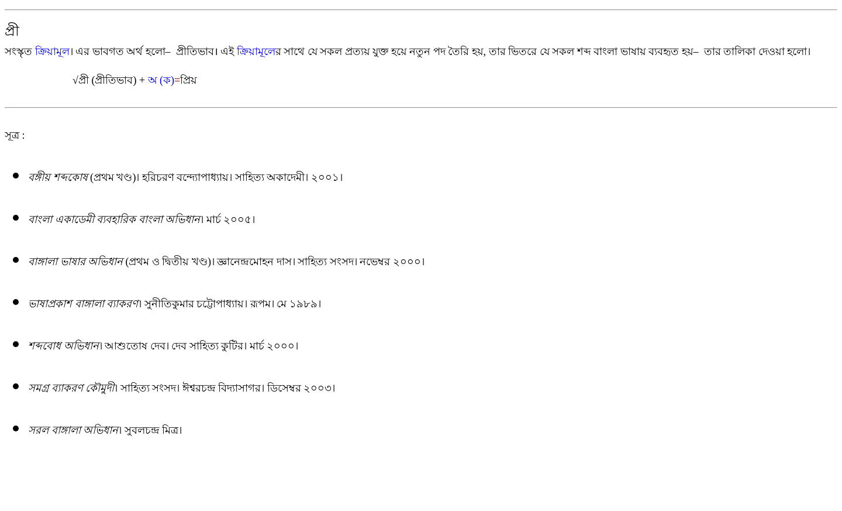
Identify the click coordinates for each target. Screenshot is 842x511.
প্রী (12, 31)
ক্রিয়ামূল (52, 51)
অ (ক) (161, 80)
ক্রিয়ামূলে (256, 51)
